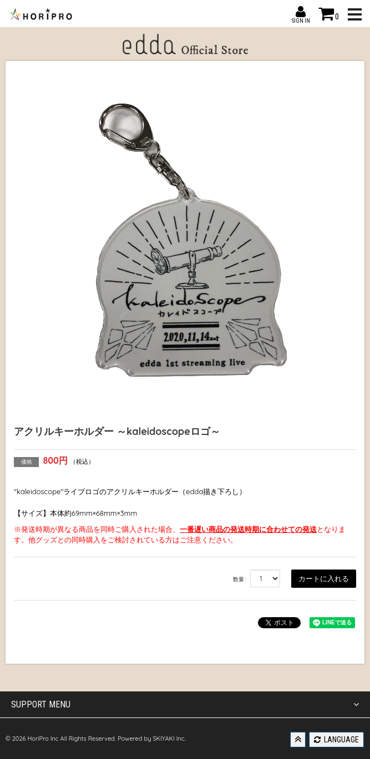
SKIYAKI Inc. (169, 738)
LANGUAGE (336, 739)
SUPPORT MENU (185, 704)
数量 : (240, 579)
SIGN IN (301, 12)
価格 (26, 461)
